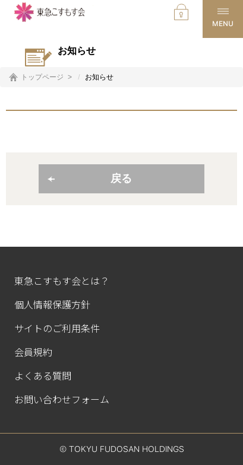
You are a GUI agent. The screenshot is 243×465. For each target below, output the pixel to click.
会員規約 (33, 352)
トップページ (42, 77)
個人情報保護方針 (52, 304)
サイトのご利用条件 (57, 328)
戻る (121, 178)
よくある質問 (42, 375)
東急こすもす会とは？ (61, 280)
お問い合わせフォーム (61, 399)
